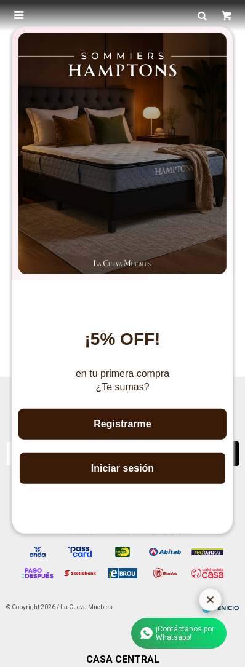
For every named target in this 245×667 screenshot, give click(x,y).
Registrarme (122, 424)
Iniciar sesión (122, 468)
